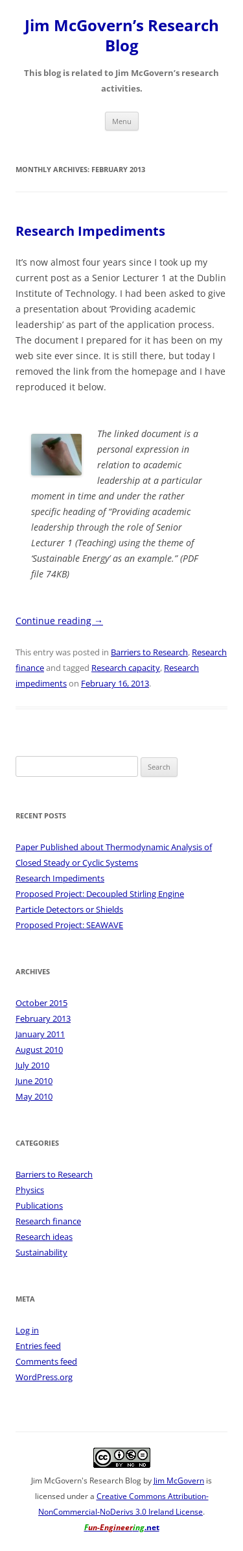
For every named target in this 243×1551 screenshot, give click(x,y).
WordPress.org (44, 1377)
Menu (122, 121)
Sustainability (41, 1252)
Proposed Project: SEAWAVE (69, 925)
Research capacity (125, 668)
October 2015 (41, 1003)
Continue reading (59, 620)
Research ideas (44, 1236)
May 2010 (34, 1096)
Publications (39, 1205)
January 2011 (40, 1034)
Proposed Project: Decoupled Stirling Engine (100, 894)
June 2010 (34, 1081)
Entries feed (38, 1346)
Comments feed (46, 1361)
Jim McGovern (179, 1480)
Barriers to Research (149, 652)
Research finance (48, 1221)
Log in (27, 1330)
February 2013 (43, 1018)
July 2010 (32, 1065)
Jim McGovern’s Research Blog (122, 36)
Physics (30, 1190)
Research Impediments (90, 231)
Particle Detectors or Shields (69, 909)
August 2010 (39, 1049)
